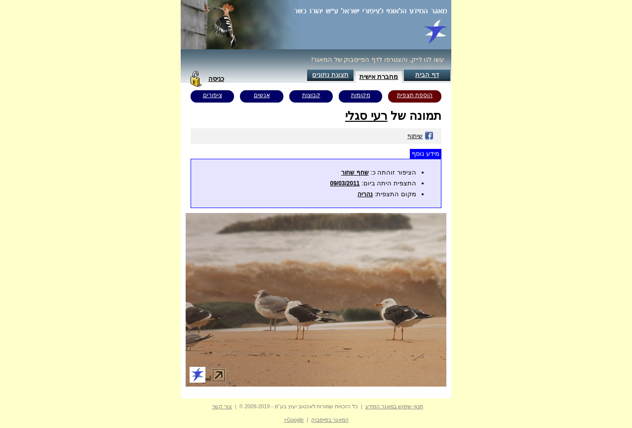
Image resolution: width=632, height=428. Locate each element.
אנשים (262, 95)
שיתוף (420, 136)
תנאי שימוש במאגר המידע (394, 406)
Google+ (293, 420)
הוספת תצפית (415, 95)
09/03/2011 (344, 183)
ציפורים (212, 95)
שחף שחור (354, 172)
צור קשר (222, 406)
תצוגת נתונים (330, 74)
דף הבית (427, 74)
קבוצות (311, 95)
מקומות (360, 95)
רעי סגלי (366, 115)
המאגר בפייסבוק (330, 420)
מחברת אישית (378, 76)
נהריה (365, 194)
